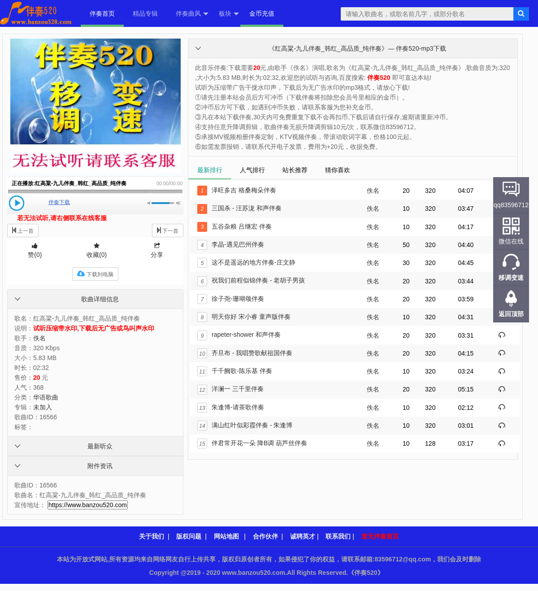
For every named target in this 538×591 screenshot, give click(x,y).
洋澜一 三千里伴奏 (230, 388)
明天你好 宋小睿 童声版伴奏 (244, 316)
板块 (229, 14)
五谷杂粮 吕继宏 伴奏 (234, 226)
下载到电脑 (95, 274)
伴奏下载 (59, 202)
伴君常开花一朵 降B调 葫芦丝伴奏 (252, 443)
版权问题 (188, 536)
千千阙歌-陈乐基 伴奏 (234, 370)
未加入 (42, 407)
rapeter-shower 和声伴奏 (239, 334)
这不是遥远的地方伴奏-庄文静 (246, 262)
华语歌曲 (45, 397)
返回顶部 (511, 313)
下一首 (167, 230)
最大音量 (178, 203)
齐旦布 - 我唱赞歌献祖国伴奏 (244, 352)
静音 (150, 203)
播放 (16, 203)
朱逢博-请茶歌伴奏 (230, 407)
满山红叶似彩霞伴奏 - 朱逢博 (244, 425)
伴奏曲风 (192, 14)
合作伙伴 (265, 536)
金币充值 (261, 13)
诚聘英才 (302, 536)
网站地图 (226, 536)
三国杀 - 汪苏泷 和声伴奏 (239, 208)
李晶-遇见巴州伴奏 (230, 244)
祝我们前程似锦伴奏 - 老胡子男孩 (251, 280)
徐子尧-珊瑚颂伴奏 (230, 298)
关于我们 (151, 536)
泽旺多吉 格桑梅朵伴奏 (236, 190)
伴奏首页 (102, 13)
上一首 (23, 230)
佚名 (39, 338)
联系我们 (338, 536)
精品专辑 (145, 13)
